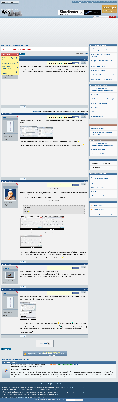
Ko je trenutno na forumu (10, 362)
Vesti (68, 387)
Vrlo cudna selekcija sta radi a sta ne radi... (103, 198)
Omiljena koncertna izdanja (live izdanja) (103, 222)
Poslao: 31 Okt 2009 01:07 (9, 289)
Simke (4, 117)
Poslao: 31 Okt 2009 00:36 (9, 181)
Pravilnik (98, 2)
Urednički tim (60, 383)
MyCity (74, 2)
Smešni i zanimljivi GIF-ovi (99, 102)
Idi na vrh (86, 348)
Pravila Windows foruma (98, 77)
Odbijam (79, 400)
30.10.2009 (85, 53)
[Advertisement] (59, 32)
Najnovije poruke (45, 383)
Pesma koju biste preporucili (99, 226)
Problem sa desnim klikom (99, 144)
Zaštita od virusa (79, 387)
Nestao (8, 63)
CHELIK (5, 268)
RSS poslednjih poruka (98, 158)
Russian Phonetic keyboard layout (19, 45)
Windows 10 (95, 140)
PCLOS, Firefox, (6, 67)
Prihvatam (70, 400)
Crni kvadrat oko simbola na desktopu (102, 202)
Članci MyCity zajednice (70, 383)
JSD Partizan (95, 230)
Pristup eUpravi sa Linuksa (99, 193)
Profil (24, 106)
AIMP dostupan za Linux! (98, 189)
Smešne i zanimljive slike (99, 98)
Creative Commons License (80, 391)
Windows (7, 45)
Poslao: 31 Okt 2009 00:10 (9, 113)
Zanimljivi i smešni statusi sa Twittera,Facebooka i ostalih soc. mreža (102, 93)
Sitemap (53, 383)
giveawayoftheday (97, 131)
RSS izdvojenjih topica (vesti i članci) (102, 162)
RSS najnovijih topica (98, 154)
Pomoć (114, 2)
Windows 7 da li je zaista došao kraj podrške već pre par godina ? (101, 126)
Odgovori (21, 53)
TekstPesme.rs (87, 387)
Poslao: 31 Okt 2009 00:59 (9, 264)
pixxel (4, 185)
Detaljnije (76, 364)
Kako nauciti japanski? (98, 239)
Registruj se (86, 2)
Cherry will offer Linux (7, 72)
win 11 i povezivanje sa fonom (100, 135)
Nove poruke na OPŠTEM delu (98, 208)
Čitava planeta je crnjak (98, 235)
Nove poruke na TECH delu (98, 168)
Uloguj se (80, 2)
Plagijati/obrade (96, 217)
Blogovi (92, 2)
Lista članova (104, 2)
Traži (110, 2)
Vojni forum (72, 387)
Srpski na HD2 (8, 58)
